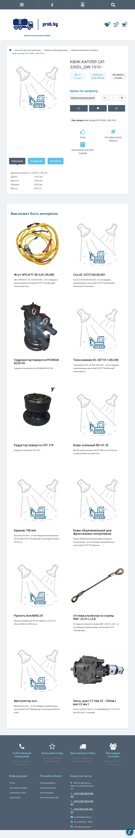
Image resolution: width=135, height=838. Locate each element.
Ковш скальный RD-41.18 (90, 445)
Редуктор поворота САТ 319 (33, 445)
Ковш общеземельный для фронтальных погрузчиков (92, 532)
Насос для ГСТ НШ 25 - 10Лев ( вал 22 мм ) (94, 702)
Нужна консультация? (83, 97)
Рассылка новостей (49, 797)
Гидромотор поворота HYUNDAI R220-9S (36, 361)
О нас (12, 783)
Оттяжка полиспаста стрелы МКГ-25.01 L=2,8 (93, 617)
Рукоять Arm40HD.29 (28, 615)
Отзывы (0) (36, 161)
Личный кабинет (47, 783)
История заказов (48, 788)
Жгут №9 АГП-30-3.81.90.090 (34, 274)
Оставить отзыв (118, 76)
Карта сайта (15, 797)
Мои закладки (46, 792)
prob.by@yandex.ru (81, 817)
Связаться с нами (18, 792)
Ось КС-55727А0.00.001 (89, 274)
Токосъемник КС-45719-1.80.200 (95, 359)
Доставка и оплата (18, 788)
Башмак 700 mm (25, 530)
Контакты (55, 161)
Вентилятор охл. (26, 700)
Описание (17, 161)
